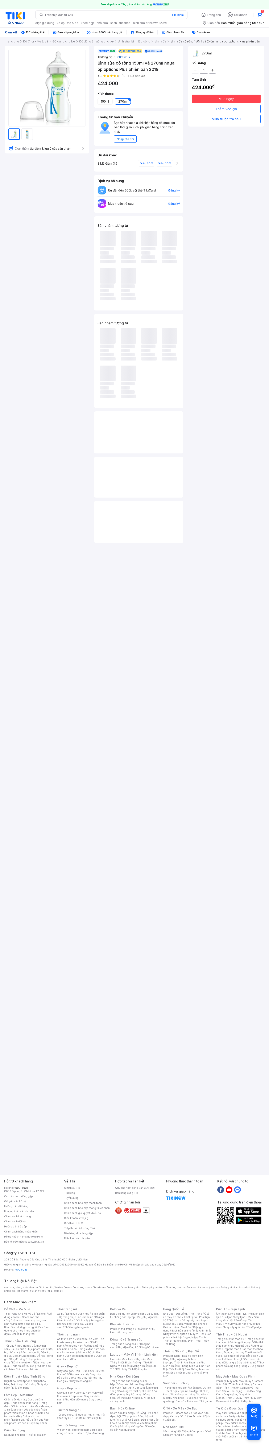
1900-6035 (21, 1187)
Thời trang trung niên (77, 1327)
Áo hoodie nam (74, 1345)
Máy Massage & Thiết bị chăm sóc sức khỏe (28, 1408)
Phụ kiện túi (95, 1418)
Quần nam (80, 1339)
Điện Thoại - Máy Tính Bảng (24, 1376)
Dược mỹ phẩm (38, 1423)
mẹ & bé (72, 23)
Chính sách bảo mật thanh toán (83, 1203)
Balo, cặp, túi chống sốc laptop (134, 1315)
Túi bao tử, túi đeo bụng (89, 1433)
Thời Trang (195, 1313)
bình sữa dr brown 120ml (150, 23)
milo (117, 1287)
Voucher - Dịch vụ (176, 1383)
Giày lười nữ (89, 1377)
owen (68, 1287)
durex (88, 1287)
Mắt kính (143, 1328)
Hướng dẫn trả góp (15, 1226)
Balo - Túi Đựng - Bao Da (238, 1391)
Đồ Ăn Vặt (123, 1423)
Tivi (225, 1323)
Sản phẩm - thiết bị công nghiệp (187, 1335)
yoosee (215, 1287)
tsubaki (58, 1290)
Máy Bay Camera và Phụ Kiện (239, 1399)
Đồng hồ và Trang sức (126, 1339)
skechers (128, 1287)
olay (225, 1287)
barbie (59, 1287)
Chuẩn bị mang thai (23, 1333)
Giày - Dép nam (68, 1388)
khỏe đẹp (87, 23)
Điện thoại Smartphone (18, 1381)
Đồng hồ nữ (131, 1344)
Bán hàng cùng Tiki (126, 1192)
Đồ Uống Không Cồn (132, 1426)
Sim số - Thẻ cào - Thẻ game (194, 1401)
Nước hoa (18, 1419)
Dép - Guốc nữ (83, 1370)
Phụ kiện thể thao (239, 1345)
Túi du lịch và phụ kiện (131, 1313)
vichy (43, 1290)
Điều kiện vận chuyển (77, 1238)
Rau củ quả (17, 1349)
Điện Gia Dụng (14, 1430)
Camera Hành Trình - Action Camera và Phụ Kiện (239, 1388)
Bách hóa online (181, 1330)
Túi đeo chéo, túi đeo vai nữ (74, 1414)
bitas (255, 1287)
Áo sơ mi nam (81, 1342)
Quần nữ (83, 1313)
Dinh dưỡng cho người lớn (26, 1327)
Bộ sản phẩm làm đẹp (26, 1421)
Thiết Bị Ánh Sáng (240, 1384)
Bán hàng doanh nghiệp (78, 1233)
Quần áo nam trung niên (79, 1355)
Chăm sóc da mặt (15, 1399)
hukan (33, 1290)
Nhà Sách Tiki (173, 1427)
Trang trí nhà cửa (120, 1381)
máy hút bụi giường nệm (238, 1428)
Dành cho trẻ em (22, 1362)
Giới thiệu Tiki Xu (74, 1223)
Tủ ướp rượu (254, 1327)
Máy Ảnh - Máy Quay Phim (235, 1376)
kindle (171, 1287)
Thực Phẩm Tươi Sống (20, 1341)
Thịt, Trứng (23, 1345)
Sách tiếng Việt (172, 1431)
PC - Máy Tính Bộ (126, 1369)
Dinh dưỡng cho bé (22, 1323)
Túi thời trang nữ (69, 1410)
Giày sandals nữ (78, 1374)
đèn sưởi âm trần (233, 1436)
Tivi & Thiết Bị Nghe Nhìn (184, 1339)
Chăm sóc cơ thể (22, 1406)
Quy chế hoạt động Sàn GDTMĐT (135, 1187)
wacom (192, 1287)
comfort (245, 1287)
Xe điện (198, 1413)
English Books (184, 1434)
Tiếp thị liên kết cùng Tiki (79, 1228)
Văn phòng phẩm (193, 1431)
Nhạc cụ (138, 1397)
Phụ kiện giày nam (76, 1399)
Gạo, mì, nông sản (24, 1355)
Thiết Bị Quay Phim (237, 1397)
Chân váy (82, 1320)
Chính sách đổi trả (15, 1221)
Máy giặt (228, 1320)
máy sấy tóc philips (242, 1416)
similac (234, 1287)
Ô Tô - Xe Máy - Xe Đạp (180, 1408)
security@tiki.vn (34, 1241)
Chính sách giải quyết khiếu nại (83, 1213)
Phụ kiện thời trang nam (132, 1330)
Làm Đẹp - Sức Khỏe (19, 1395)
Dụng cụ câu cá (233, 1352)
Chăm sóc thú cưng (122, 1413)
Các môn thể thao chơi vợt (239, 1357)
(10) (124, 76)
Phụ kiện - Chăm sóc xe (177, 1413)
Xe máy (174, 1416)
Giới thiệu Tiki (72, 1187)
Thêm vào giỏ (226, 109)
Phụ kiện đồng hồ (127, 1347)
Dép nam (76, 1396)
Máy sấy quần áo (234, 1327)
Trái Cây (9, 1345)
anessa (203, 1287)
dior (18, 1287)
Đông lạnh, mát (30, 1352)
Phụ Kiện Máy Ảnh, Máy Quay (233, 1381)
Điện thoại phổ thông (23, 1384)
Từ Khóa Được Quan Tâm (234, 1408)
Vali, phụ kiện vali (147, 1317)
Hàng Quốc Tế (173, 1309)
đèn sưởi (234, 1413)
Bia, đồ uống (17, 1359)
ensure (78, 1287)
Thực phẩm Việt (35, 1349)
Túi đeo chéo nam (78, 1429)
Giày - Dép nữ (67, 1366)
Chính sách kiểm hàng (17, 1216)
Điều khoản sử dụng (76, 1218)
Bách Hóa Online (122, 1408)
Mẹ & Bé (186, 1327)
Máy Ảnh (248, 1401)
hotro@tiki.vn (35, 1236)
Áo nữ (60, 1313)
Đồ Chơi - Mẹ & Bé (17, 1309)
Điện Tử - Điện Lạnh (230, 1309)
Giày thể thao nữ (246, 1362)
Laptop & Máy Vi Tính (191, 1333)
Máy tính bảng (20, 1387)
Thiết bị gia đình (36, 1434)
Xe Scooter (195, 1416)
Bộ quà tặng (127, 1429)
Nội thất (127, 1387)
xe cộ (61, 23)
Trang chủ (214, 15)
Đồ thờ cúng (124, 1397)
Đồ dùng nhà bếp (14, 1434)
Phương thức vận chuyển (19, 1211)
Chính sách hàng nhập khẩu (21, 1231)
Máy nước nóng (238, 1323)
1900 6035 (21, 1269)
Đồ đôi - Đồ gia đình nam (84, 1349)
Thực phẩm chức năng (24, 1402)
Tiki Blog (69, 1192)
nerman (181, 1287)
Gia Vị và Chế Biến (128, 1419)
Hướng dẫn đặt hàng (16, 1206)
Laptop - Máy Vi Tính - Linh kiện (134, 1354)
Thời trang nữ (67, 1309)
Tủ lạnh (227, 1317)
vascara (9, 1287)
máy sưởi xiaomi (243, 1426)
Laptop (144, 1369)
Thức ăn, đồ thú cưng (23, 1365)
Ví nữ (96, 1414)
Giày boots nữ (71, 1377)
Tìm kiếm (177, 15)
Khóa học (195, 1387)
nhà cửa (102, 23)
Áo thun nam (64, 1339)
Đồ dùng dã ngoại (240, 1342)
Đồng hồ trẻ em (149, 1347)
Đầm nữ (70, 1313)
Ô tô (183, 1416)
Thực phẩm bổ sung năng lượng (240, 1364)
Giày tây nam (83, 1392)
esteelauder (30, 1287)
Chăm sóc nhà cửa (27, 1369)
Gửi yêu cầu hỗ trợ (15, 1201)
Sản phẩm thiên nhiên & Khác (25, 1411)
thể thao (125, 23)
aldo (138, 1287)
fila (50, 1290)
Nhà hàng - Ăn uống (183, 1394)
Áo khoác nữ (85, 1317)
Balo (113, 1313)
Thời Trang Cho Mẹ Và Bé (19, 1313)
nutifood (160, 1287)
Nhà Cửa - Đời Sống (124, 1376)
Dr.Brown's (123, 57)
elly (110, 1287)
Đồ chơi (41, 1313)
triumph (148, 1287)
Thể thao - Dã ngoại (180, 1320)
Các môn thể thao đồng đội (240, 1355)
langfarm (22, 1290)
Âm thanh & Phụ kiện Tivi (231, 1313)
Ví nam (61, 1429)
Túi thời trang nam (70, 1425)
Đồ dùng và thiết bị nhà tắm (134, 1391)
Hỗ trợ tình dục (34, 1419)
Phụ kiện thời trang (123, 1324)
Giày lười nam (65, 1392)
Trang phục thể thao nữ (230, 1339)
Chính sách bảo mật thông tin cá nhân (87, 1208)
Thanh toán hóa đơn (175, 1387)
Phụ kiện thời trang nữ (123, 1328)
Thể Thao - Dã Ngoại (231, 1334)
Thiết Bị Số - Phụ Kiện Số (181, 1351)
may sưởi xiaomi (235, 1423)
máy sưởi (221, 1413)
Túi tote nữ (79, 1418)
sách (113, 23)
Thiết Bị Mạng (131, 1365)
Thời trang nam (68, 1334)
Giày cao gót (65, 1370)
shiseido (9, 1290)
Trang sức (116, 1344)
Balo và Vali (118, 1309)
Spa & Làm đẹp (189, 1391)
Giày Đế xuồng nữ (80, 1381)
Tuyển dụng (71, 1197)
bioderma (100, 1287)
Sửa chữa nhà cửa (127, 1384)
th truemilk (46, 1287)
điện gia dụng (44, 23)
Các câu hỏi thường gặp (18, 1196)
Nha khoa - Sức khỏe (185, 1397)
